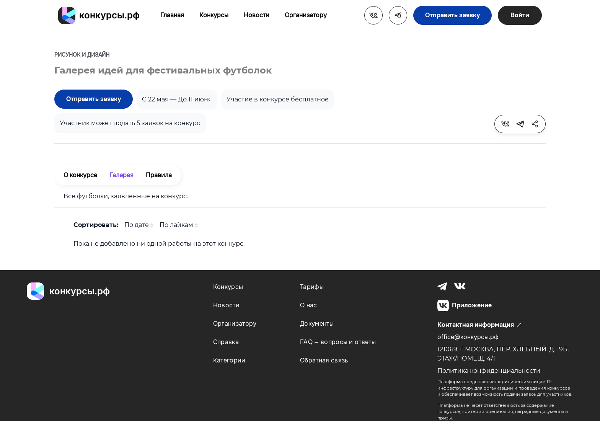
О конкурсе (80, 175)
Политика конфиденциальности (488, 370)
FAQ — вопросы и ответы (338, 342)
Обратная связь (324, 360)
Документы (317, 324)
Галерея (121, 175)
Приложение (464, 305)
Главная (172, 15)
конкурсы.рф (109, 15)
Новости (256, 15)
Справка (226, 342)
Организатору (306, 15)
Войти (519, 15)
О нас (308, 305)
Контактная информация (479, 325)
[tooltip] (505, 124)
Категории (229, 360)
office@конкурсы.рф (468, 337)
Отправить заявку (452, 15)
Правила (159, 175)
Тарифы (312, 287)
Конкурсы (213, 15)
